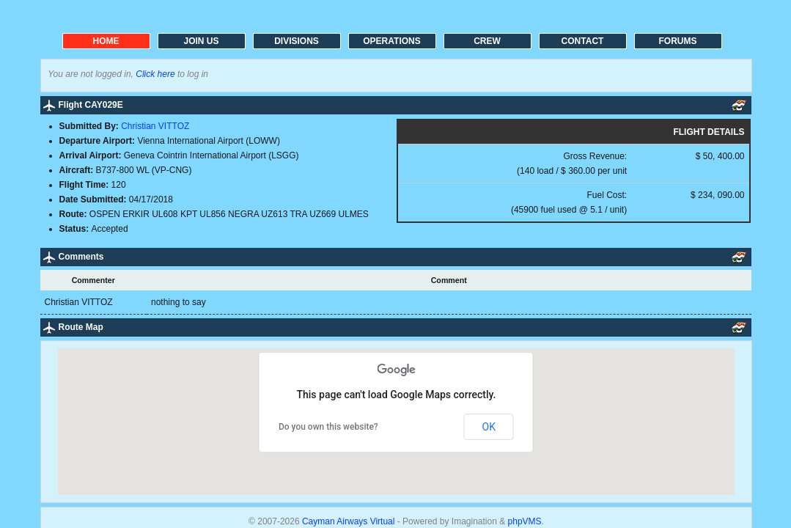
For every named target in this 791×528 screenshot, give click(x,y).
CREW (487, 41)
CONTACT (583, 41)
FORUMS (678, 41)
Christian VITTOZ (155, 126)
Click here (155, 74)
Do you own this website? (328, 427)
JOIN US (200, 41)
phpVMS (525, 521)
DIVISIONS (296, 41)
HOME (106, 41)
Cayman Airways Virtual (349, 521)
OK (489, 427)
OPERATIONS (391, 41)
